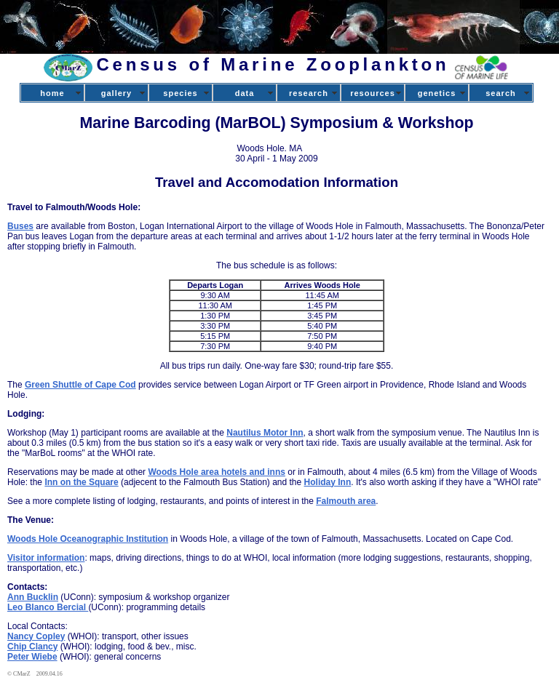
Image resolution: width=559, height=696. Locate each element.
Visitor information (45, 558)
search (500, 93)
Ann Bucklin (32, 597)
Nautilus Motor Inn (264, 433)
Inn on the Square (81, 482)
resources (372, 93)
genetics (437, 93)
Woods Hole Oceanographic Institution (87, 539)
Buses (20, 226)
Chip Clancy (32, 646)
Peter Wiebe (32, 657)
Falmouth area (346, 501)
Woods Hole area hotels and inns (216, 472)
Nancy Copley (36, 636)
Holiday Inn (328, 482)
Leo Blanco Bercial (47, 607)
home (52, 93)
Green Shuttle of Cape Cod (80, 385)
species (180, 93)
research (308, 93)
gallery (116, 93)
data (245, 93)
